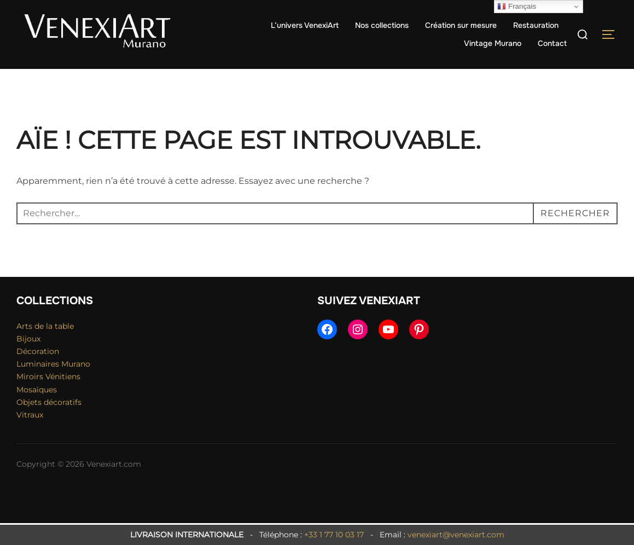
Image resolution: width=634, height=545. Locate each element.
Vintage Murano (492, 43)
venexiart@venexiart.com (456, 535)
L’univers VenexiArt (305, 25)
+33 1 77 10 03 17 (334, 535)
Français (516, 6)
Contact (552, 43)
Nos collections (382, 25)
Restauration (536, 25)
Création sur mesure (461, 25)
